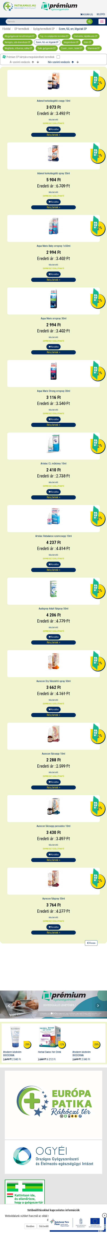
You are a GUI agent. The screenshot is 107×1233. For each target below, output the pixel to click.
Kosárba (53, 129)
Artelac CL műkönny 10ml (53, 463)
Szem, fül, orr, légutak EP (47, 42)
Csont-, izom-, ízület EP (71, 48)
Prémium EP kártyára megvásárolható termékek (31, 57)
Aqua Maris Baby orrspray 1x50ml (53, 245)
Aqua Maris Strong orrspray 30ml (53, 391)
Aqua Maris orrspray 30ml (53, 318)
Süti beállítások (46, 1226)
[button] (8, 1005)
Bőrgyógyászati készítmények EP (20, 36)
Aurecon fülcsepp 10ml (53, 753)
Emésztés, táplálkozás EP (85, 36)
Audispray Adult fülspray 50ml (53, 608)
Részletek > (53, 134)
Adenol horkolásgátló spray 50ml (53, 173)
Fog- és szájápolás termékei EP (54, 36)
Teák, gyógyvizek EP (47, 48)
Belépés (101, 14)
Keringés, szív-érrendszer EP (18, 42)
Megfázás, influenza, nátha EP (18, 48)
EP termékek (22, 28)
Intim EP (87, 42)
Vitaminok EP (94, 48)
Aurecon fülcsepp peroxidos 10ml (53, 826)
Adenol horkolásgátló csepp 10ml (53, 100)
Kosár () (86, 14)
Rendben (30, 1226)
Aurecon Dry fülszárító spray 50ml (53, 681)
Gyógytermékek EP (44, 28)
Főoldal (6, 28)
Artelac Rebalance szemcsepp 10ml (53, 536)
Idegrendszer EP (71, 42)
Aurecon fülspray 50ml (53, 898)
